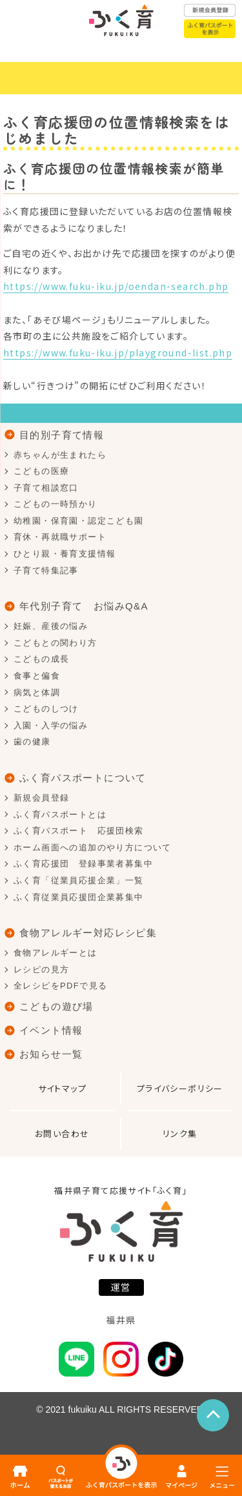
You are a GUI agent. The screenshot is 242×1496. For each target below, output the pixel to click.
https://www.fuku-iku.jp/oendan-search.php (115, 286)
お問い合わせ (62, 1133)
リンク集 (180, 1133)
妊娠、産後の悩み (51, 626)
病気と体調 (37, 692)
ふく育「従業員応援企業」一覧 (79, 880)
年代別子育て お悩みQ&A (83, 605)
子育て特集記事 (46, 570)
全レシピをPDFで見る (60, 985)
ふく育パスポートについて (82, 777)
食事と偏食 (37, 676)
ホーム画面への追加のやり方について (93, 847)
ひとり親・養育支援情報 (65, 553)
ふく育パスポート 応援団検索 (79, 830)
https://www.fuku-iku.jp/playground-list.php (117, 352)
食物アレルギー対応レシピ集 (88, 932)
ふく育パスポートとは (60, 814)
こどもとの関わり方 (55, 643)
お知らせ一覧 (51, 1054)
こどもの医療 (41, 471)
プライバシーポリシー (180, 1088)
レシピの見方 (41, 969)
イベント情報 (51, 1030)
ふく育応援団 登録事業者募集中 (83, 863)
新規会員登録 (41, 798)
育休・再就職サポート (60, 537)
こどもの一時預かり (55, 504)
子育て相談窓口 (46, 488)
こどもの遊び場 (56, 1006)
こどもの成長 (41, 659)
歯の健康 (32, 741)
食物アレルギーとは (55, 953)
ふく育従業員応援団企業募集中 (79, 897)
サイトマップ (62, 1088)
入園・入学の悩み (51, 725)
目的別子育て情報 (61, 434)
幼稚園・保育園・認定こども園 (79, 521)
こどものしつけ (46, 708)
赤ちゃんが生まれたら (60, 455)
